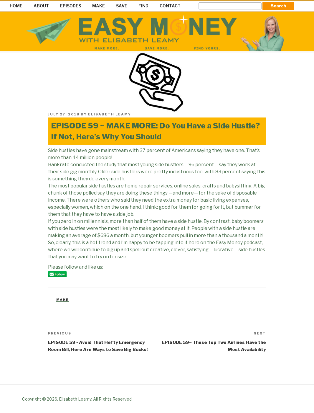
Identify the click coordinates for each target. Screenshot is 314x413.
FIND (143, 5)
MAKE (98, 5)
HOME (16, 5)
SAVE (121, 5)
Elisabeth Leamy (109, 114)
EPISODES (70, 5)
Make (62, 300)
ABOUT (41, 5)
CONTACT (170, 5)
